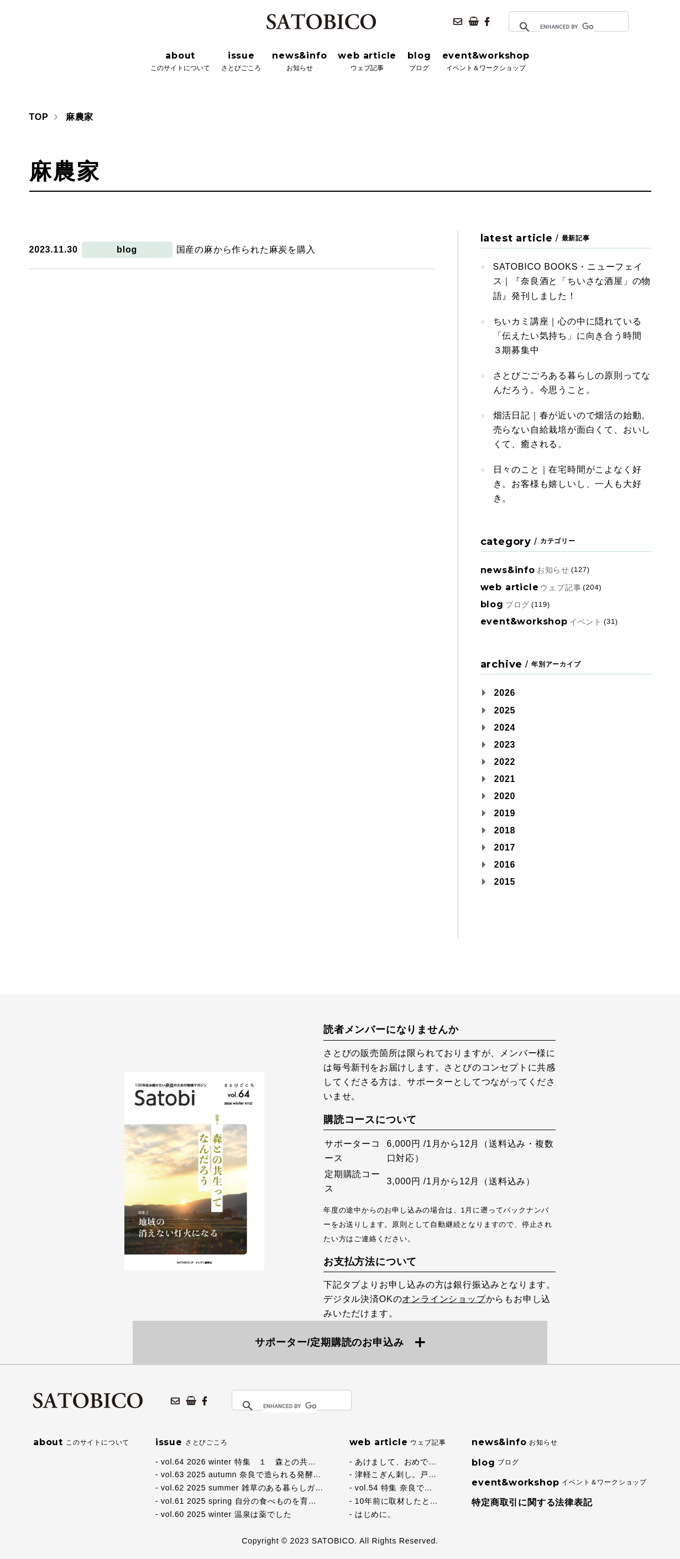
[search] (567, 27)
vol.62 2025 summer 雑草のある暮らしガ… (242, 1487)
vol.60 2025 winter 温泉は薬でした (226, 1514)
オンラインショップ (443, 1299)
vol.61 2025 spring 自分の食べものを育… (239, 1501)
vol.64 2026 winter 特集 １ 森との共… (238, 1461)
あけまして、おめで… (396, 1461)
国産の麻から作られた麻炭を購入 (246, 249)
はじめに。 (375, 1514)
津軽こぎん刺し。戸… (396, 1474)
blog (127, 249)
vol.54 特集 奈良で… (393, 1487)
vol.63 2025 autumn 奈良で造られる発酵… (241, 1474)
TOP (39, 117)
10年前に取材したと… (396, 1501)
